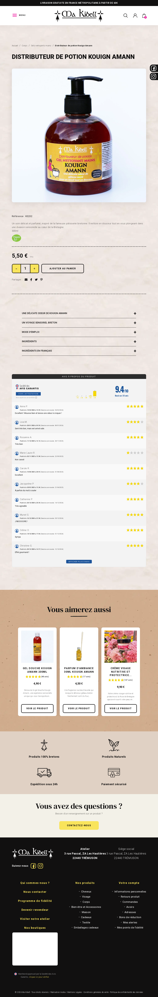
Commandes (130, 901)
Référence (18, 216)
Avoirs (130, 906)
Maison (86, 912)
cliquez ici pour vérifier (39, 977)
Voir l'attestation (28, 394)
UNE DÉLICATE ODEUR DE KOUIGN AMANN (44, 313)
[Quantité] (25, 268)
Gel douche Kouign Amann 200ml (37, 670)
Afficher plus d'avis (79, 561)
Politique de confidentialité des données (126, 992)
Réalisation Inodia (57, 992)
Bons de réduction (130, 917)
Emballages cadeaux (86, 927)
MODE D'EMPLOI (30, 332)
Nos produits (85, 882)
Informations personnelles (130, 891)
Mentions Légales (74, 992)
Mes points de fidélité (130, 927)
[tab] (79, 313)
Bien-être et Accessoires (86, 906)
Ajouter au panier (63, 268)
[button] (79, 825)
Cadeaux (86, 917)
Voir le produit (37, 708)
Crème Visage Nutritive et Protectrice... (121, 672)
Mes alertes (130, 922)
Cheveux (86, 891)
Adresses (130, 912)
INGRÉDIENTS (29, 341)
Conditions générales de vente (95, 992)
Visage (86, 896)
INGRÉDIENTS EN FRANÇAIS (37, 350)
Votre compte (129, 882)
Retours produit (130, 896)
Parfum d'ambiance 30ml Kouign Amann (79, 670)
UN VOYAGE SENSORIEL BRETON (39, 322)
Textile (86, 922)
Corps (86, 901)
